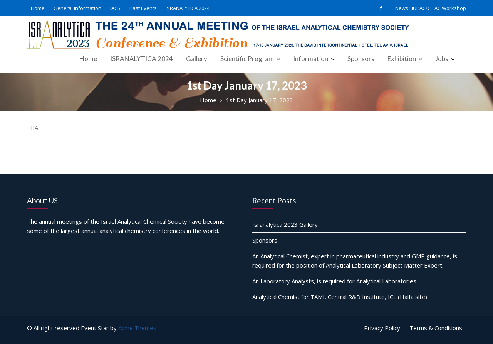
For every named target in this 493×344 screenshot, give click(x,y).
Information (310, 59)
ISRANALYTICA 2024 (188, 8)
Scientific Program (247, 59)
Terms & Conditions (435, 328)
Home (38, 8)
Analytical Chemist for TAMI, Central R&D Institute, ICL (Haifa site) (339, 296)
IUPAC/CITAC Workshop (439, 8)
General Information (77, 8)
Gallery (196, 59)
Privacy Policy (382, 328)
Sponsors (360, 59)
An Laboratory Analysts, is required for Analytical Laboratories (334, 280)
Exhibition (401, 59)
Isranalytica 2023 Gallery (285, 224)
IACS (115, 8)
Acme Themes (137, 328)
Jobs (441, 59)
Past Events (143, 8)
